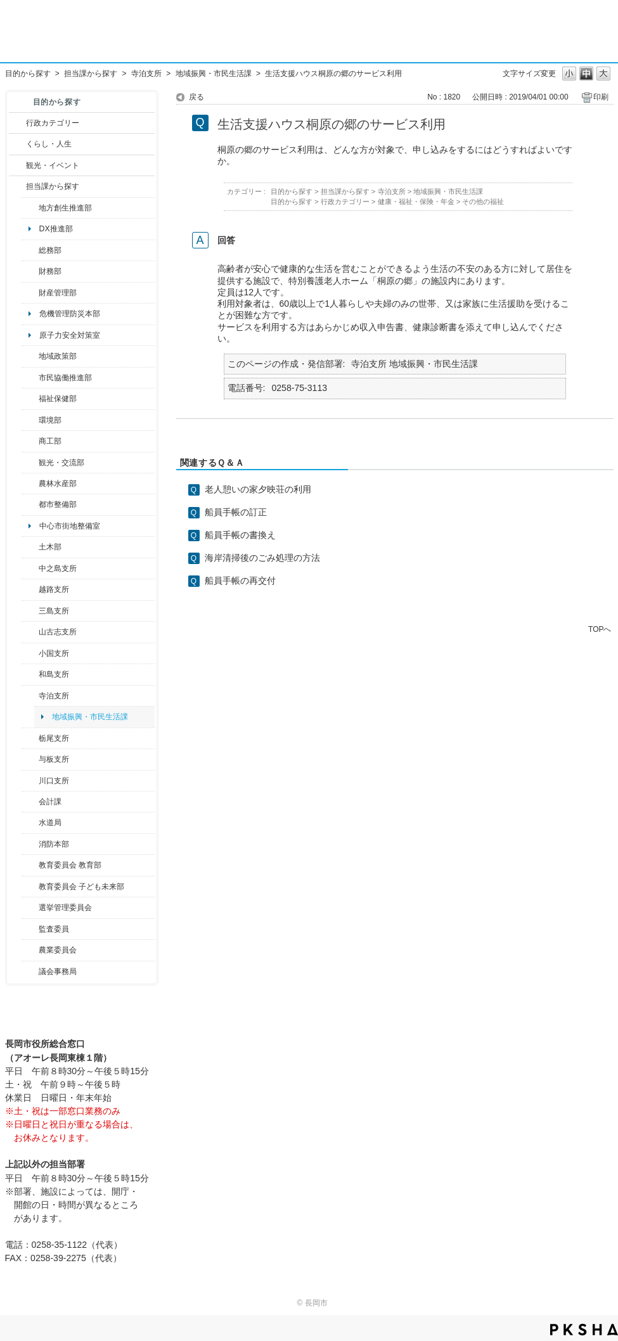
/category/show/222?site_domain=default (30, 950)
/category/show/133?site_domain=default (30, 780)
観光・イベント (52, 165)
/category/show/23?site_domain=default (30, 420)
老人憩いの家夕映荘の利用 (258, 489)
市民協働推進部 (65, 377)
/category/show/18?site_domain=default (17, 165)
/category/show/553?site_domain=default (30, 292)
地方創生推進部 (65, 207)
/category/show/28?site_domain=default (30, 547)
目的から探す (28, 73)
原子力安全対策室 (69, 335)
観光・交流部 (61, 462)
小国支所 (54, 653)
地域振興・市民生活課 (214, 73)
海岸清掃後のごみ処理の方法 (262, 558)
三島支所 (54, 610)
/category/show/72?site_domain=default (30, 271)
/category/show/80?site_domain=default (30, 738)
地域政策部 (58, 356)
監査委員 (54, 929)
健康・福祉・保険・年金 (416, 201)
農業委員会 (58, 950)
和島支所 (54, 674)
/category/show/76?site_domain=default (30, 483)
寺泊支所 (146, 73)
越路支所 (54, 589)
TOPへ (599, 629)
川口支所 (54, 780)
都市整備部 (58, 504)
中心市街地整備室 (69, 526)
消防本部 (54, 844)
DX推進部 (56, 228)
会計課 (50, 801)
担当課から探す (90, 73)
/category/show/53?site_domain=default (30, 611)
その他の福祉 (483, 201)
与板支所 (54, 759)
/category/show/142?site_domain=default (30, 589)
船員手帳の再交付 (240, 580)
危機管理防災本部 (69, 313)
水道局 (50, 822)
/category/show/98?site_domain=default (30, 632)
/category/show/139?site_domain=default (30, 674)
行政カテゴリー (52, 123)
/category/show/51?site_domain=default (30, 886)
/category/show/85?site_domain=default (30, 844)
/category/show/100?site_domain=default (30, 208)
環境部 (50, 420)
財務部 (50, 271)
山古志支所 (58, 631)
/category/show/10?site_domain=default (30, 250)
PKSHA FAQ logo (584, 1329)
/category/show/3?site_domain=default (17, 123)
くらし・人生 (49, 143)
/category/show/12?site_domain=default (17, 144)
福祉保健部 (58, 398)
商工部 (50, 441)
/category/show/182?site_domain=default (30, 504)
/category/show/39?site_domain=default (30, 865)
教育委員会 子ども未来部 (81, 886)
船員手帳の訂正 (236, 512)
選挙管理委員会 (65, 907)
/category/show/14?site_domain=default (30, 398)
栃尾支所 (54, 738)
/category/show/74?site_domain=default (30, 653)
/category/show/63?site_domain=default (30, 696)
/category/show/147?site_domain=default (30, 822)
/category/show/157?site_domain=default (30, 971)
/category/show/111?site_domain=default (30, 907)
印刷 (600, 97)
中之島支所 (58, 568)
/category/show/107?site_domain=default (30, 568)
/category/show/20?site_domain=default (30, 462)
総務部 (50, 250)
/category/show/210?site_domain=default (30, 801)
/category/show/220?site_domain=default (30, 929)
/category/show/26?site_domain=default (30, 377)
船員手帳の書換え (240, 535)
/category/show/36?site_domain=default (30, 441)
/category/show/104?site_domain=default (30, 356)
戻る (196, 97)
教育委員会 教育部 (70, 865)
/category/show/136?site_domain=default (30, 759)
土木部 (50, 546)
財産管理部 (58, 292)
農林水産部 (58, 483)
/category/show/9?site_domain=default (17, 186)
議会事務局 (58, 971)
